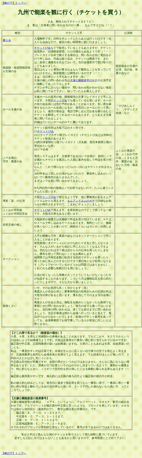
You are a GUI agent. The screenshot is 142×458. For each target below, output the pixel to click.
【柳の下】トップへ (13, 3)
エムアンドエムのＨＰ (81, 200)
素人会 (7, 40)
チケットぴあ (42, 47)
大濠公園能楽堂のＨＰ (84, 80)
